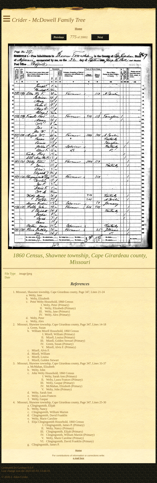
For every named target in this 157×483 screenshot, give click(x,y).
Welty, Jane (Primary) (57, 311)
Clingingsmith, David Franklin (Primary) (70, 441)
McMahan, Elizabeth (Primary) (64, 386)
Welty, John (38, 369)
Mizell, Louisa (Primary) (60, 337)
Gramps (22, 467)
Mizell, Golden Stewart (45, 360)
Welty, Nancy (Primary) (60, 428)
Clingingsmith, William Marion (50, 412)
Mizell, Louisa (40, 356)
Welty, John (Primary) (59, 389)
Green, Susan (38, 327)
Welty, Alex (37, 321)
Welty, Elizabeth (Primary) (60, 308)
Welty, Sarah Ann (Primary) (61, 376)
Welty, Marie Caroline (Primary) (65, 438)
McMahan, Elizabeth (42, 366)
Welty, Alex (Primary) (57, 314)
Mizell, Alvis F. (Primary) (61, 347)
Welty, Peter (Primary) (56, 304)
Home (78, 28)
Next (100, 37)
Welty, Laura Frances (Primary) (64, 379)
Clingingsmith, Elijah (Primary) (64, 431)
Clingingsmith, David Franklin (49, 415)
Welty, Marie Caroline (44, 418)
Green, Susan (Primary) (60, 343)
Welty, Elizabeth (39, 298)
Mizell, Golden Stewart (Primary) (65, 340)
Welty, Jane (35, 295)
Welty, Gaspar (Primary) (60, 382)
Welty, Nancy (39, 408)
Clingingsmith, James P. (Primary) (64, 425)
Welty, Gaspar (40, 399)
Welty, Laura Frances (44, 395)
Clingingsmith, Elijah (42, 405)
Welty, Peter (37, 317)
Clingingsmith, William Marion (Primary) (70, 434)
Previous (59, 37)
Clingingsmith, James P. (45, 444)
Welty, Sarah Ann (42, 392)
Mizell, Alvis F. (41, 350)
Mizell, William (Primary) (60, 334)
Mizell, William (41, 353)
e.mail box (78, 458)
